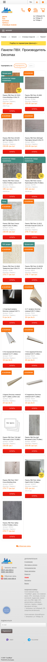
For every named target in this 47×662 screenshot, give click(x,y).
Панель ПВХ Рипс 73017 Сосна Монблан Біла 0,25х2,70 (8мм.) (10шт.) (10, 481)
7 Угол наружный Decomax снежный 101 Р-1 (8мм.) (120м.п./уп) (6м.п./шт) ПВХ (33, 353)
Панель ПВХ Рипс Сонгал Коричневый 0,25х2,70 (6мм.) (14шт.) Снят (34, 182)
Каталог (7, 30)
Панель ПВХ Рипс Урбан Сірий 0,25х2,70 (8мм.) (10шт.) (33, 481)
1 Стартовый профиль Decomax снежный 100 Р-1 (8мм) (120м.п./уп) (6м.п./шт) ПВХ (12, 310)
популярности (20, 65)
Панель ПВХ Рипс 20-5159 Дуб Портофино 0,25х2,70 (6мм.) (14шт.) (11, 139)
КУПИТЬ (12, 111)
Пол (3, 19)
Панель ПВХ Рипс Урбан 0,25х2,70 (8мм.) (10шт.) (10, 524)
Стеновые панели (9, 25)
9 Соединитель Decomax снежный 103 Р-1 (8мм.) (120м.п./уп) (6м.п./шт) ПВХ (33, 396)
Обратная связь (23, 546)
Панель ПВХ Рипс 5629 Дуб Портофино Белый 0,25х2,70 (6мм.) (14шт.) (34, 139)
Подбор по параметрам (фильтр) (23, 43)
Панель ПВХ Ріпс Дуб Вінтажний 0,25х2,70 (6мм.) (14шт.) (33, 438)
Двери (4, 17)
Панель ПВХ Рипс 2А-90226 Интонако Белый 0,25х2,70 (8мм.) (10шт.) (34, 267)
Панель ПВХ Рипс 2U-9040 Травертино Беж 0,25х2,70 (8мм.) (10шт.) (11, 267)
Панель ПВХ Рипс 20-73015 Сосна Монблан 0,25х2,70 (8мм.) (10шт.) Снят (11, 96)
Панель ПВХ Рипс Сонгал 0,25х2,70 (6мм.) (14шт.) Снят (12, 182)
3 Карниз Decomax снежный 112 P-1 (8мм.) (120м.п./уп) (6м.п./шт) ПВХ (12, 396)
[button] (4, 2)
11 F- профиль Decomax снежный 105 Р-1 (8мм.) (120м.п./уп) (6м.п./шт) (32, 310)
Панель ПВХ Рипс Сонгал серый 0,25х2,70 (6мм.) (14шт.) (11, 225)
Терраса (5, 23)
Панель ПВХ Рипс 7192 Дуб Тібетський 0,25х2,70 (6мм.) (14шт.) (11, 438)
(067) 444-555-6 (7, 570)
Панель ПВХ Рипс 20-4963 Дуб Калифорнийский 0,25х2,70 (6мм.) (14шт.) (33, 96)
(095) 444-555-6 (7, 572)
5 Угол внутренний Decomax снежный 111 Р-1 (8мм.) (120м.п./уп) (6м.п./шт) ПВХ (12, 353)
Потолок (5, 21)
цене (31, 65)
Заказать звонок (9, 568)
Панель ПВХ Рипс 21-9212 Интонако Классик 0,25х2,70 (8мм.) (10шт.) (34, 225)
